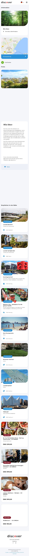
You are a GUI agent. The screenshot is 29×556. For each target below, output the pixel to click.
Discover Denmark (14, 539)
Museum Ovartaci (8, 359)
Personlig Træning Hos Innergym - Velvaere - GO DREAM (13, 466)
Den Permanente (8, 333)
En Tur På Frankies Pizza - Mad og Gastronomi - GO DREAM (13, 438)
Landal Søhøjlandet (9, 251)
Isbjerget (6, 411)
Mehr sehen (7, 435)
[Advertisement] (14, 104)
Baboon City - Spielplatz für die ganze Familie (12, 305)
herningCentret (8, 277)
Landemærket (7, 385)
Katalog (14, 541)
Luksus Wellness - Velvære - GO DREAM (12, 493)
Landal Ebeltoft (8, 224)
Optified (14, 553)
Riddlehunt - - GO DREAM (10, 520)
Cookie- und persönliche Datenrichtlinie (14, 552)
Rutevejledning (14, 56)
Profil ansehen (7, 221)
